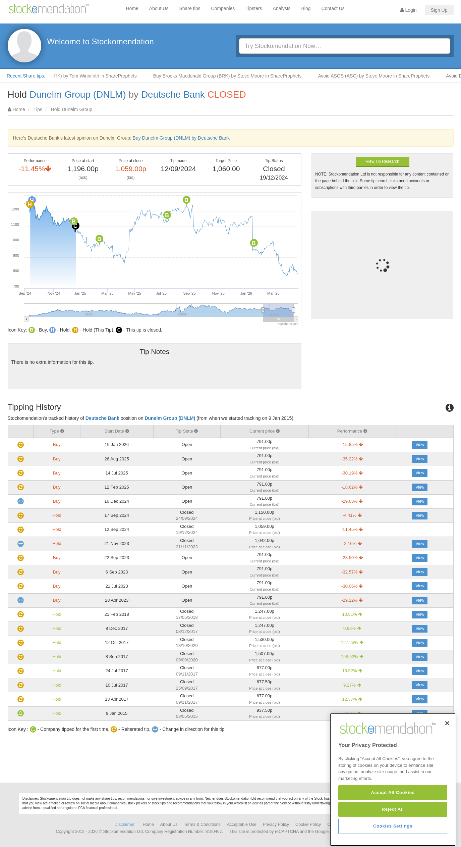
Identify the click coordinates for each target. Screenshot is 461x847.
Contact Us (333, 8)
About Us (159, 8)
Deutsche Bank (173, 94)
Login (408, 10)
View (419, 444)
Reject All (393, 837)
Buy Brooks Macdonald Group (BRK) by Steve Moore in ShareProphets (235, 76)
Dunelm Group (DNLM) (78, 94)
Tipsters (253, 8)
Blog (306, 8)
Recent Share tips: (26, 76)
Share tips (189, 8)
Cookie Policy (308, 824)
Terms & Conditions (202, 824)
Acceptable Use (241, 824)
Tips (38, 109)
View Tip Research (382, 161)
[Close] (447, 751)
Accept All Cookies (392, 820)
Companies (223, 8)
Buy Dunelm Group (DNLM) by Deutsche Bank (181, 138)
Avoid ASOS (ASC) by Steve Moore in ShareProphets (381, 76)
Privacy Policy (276, 824)
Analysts (282, 8)
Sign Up (439, 10)
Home (132, 8)
